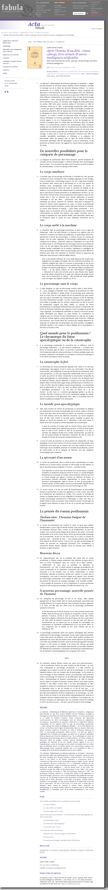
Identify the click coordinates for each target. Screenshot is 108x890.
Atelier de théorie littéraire (80, 6)
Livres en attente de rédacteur (10, 42)
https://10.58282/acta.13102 (71, 884)
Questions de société (43, 10)
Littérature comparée (77, 850)
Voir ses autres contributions (49, 865)
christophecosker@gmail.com (56, 868)
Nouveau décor (50, 553)
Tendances (94, 4)
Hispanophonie (64, 850)
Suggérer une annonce (98, 15)
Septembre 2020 (26, 32)
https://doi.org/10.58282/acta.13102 (62, 67)
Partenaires (99, 8)
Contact (6, 70)
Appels (38, 12)
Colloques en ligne (78, 8)
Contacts (93, 10)
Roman (42, 852)
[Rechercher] (87, 13)
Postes (44, 12)
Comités (6, 58)
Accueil (4, 32)
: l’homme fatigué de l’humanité (63, 519)
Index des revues (60, 15)
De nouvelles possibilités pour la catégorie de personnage (64, 152)
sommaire (6, 46)
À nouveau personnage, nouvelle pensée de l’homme (67, 592)
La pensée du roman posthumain (64, 511)
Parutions (39, 8)
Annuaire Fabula (95, 2)
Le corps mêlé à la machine (58, 225)
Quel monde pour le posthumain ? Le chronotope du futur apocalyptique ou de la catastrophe (65, 336)
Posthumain (89, 850)
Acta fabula (13, 32)
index (5, 73)
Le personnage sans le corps (59, 283)
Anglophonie (44, 850)
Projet (92, 6)
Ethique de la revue (10, 67)
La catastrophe (54, 362)
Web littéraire (41, 6)
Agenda (38, 14)
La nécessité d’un (56, 457)
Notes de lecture (42, 32)
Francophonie (53, 850)
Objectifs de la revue (11, 55)
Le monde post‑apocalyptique (60, 404)
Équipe (93, 8)
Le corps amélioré (52, 171)
